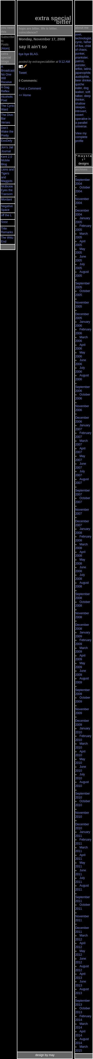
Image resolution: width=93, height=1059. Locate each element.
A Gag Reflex (5, 89)
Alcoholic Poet (7, 98)
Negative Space (7, 208)
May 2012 (80, 953)
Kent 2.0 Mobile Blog (6, 160)
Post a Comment (30, 88)
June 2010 (80, 768)
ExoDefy (6, 140)
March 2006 (81, 339)
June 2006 (80, 362)
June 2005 (80, 258)
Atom (5, 48)
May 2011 (80, 864)
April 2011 (80, 857)
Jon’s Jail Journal (7, 149)
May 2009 (80, 665)
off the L (6, 215)
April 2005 (80, 243)
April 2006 (80, 347)
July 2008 (80, 577)
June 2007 (80, 465)
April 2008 (80, 554)
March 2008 (81, 546)
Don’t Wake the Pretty (7, 131)
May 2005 (80, 251)
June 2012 (80, 960)
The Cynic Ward (7, 107)
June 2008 (80, 569)
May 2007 (80, 458)
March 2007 (81, 442)
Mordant (6, 199)
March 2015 (81, 1048)
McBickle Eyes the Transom (7, 190)
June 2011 (80, 872)
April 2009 (80, 657)
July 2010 (80, 776)
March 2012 (81, 937)
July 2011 (80, 880)
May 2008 (80, 561)
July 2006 (80, 369)
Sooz (4, 222)
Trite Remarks (7, 230)
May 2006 (80, 354)
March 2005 (81, 235)
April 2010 (80, 753)
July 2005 (80, 266)
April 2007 (80, 450)
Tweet (23, 73)
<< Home (25, 95)
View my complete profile (81, 137)
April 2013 (80, 976)
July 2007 (80, 473)
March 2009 (81, 650)
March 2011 (81, 849)
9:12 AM (64, 61)
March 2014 (81, 1025)
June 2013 (80, 983)
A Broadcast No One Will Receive (7, 74)
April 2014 (80, 1033)
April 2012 (80, 945)
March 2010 (81, 745)
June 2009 (80, 672)
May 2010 (80, 761)
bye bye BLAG (28, 54)
